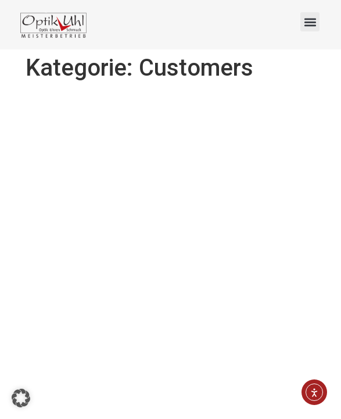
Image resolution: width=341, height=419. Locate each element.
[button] (310, 21)
